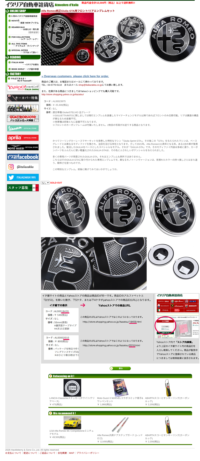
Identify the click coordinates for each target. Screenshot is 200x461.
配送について (30, 453)
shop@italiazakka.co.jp (90, 85)
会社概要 (62, 453)
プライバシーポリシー (87, 453)
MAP (71, 453)
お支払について (13, 453)
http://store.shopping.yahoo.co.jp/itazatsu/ (63, 94)
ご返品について (47, 453)
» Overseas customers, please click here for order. (75, 76)
